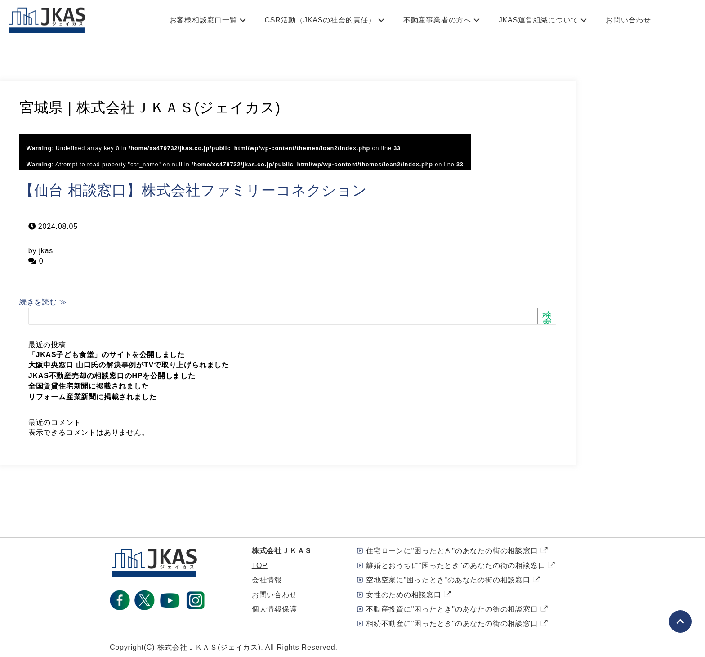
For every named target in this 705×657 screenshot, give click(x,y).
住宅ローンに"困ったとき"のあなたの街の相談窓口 (452, 550)
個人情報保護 (274, 609)
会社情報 (267, 580)
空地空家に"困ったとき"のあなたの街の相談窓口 (448, 580)
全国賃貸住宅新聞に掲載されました (88, 386)
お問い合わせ (628, 20)
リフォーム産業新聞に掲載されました (92, 397)
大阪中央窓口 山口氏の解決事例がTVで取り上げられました (128, 365)
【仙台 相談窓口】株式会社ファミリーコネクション (193, 190)
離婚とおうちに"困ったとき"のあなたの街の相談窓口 (455, 565)
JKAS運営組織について (539, 20)
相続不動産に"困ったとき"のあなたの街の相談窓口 (452, 623)
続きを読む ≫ (43, 302)
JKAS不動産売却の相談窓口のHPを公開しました (112, 376)
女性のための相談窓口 (404, 595)
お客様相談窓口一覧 (203, 20)
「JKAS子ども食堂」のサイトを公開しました (106, 354)
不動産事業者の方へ (437, 20)
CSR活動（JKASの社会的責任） (320, 20)
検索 (547, 319)
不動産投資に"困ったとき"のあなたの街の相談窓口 (452, 609)
